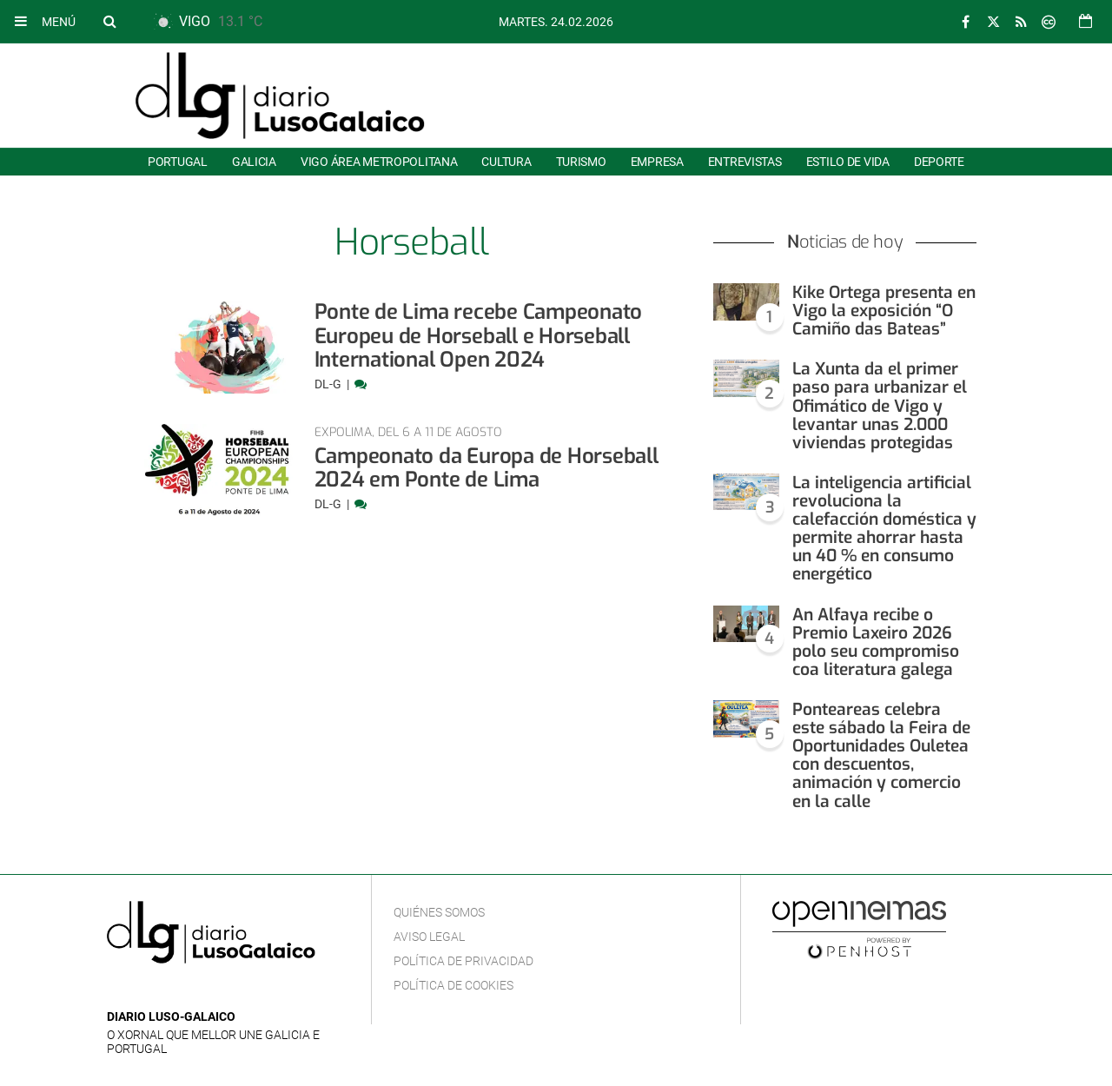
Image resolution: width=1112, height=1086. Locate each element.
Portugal (178, 162)
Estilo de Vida (848, 162)
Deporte (939, 162)
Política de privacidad (463, 961)
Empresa (657, 162)
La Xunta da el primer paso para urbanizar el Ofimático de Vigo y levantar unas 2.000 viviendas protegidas (879, 405)
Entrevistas (745, 162)
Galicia (254, 162)
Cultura (506, 162)
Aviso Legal (429, 937)
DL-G (329, 384)
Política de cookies (453, 985)
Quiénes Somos (439, 912)
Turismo (581, 162)
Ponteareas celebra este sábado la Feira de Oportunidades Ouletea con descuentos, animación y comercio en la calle (881, 755)
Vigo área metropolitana (379, 162)
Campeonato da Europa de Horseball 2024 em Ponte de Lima (486, 468)
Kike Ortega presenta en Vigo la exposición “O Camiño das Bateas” (884, 310)
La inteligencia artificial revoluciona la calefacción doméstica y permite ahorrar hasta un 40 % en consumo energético (884, 529)
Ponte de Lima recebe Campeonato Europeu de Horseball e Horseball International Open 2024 (478, 336)
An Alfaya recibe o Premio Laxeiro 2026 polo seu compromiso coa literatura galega (875, 642)
